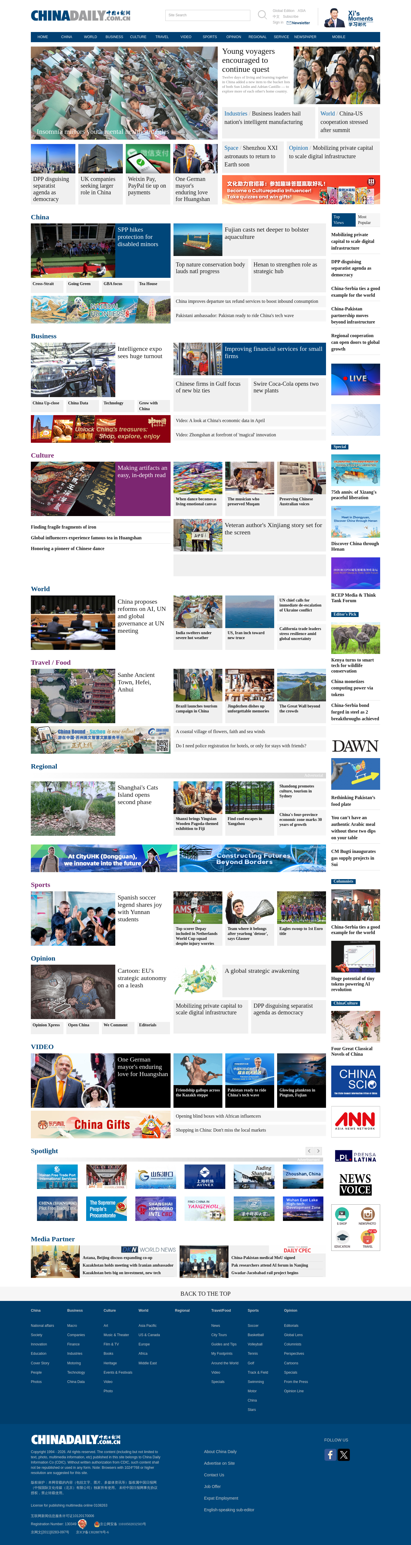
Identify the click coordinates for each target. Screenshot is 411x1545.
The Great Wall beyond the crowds (299, 708)
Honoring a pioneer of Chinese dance (67, 548)
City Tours (219, 1335)
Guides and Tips (224, 1344)
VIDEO (185, 37)
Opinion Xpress (46, 1025)
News (215, 1326)
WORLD (90, 37)
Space (231, 148)
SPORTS (210, 37)
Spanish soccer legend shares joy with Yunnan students (140, 908)
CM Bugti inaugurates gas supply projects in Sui (353, 858)
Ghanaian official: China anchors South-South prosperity (116, 131)
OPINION (233, 37)
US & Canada (149, 1335)
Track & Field (258, 1372)
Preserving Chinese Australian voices (296, 501)
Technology (113, 403)
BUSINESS (114, 37)
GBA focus (113, 284)
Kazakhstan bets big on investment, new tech (122, 1273)
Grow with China (148, 406)
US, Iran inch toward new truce (246, 635)
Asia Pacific (148, 1326)
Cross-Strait (43, 284)
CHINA (66, 37)
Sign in (278, 22)
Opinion (298, 148)
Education (38, 1354)
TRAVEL (162, 37)
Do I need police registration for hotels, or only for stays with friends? (241, 745)
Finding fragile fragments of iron (63, 527)
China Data (78, 403)
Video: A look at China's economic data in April (220, 420)
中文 (276, 17)
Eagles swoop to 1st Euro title (301, 931)
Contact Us (214, 1475)
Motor (252, 1391)
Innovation (39, 1344)
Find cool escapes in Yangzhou (245, 821)
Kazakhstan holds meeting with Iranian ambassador (128, 1265)
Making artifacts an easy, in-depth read (142, 471)
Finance (73, 1344)
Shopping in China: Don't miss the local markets (221, 1130)
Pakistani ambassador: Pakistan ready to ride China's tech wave (235, 315)
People (36, 1372)
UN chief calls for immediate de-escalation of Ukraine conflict (300, 605)
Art (106, 1326)
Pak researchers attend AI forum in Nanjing (269, 1265)
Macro (72, 1326)
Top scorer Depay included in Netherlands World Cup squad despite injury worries (196, 936)
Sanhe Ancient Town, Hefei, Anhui (136, 682)
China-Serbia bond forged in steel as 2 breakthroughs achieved (355, 712)
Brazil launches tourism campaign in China (196, 708)
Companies (76, 1335)
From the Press (296, 1382)
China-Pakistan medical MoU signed (263, 1258)
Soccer (253, 1326)
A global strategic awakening (262, 970)
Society (36, 1335)
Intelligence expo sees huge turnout (140, 352)
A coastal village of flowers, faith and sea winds (220, 731)
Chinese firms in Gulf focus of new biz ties (208, 387)
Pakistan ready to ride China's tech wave (247, 1092)
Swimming (256, 1382)
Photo (108, 1391)
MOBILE (338, 37)
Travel (40, 662)
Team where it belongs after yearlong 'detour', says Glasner (248, 934)
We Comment (115, 1025)
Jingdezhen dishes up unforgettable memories (248, 708)
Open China (78, 1025)
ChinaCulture (346, 1003)
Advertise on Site (219, 1463)
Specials (217, 1382)
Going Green (79, 284)
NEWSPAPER (305, 37)
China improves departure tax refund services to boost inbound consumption (247, 301)
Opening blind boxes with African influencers (218, 1116)
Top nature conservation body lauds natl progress (210, 267)
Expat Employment (221, 1498)
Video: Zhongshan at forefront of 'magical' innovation (226, 434)
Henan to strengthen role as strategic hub (285, 267)
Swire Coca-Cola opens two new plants (286, 387)
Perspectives (294, 1354)
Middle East (148, 1363)
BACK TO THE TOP (205, 1293)
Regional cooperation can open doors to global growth (355, 342)
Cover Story (40, 1363)
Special (340, 447)
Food (63, 662)
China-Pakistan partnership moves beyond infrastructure (353, 315)
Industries (235, 113)
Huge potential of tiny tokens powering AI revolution (353, 984)
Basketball (256, 1335)
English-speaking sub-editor (229, 1509)
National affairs (42, 1326)
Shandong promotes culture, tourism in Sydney (296, 791)
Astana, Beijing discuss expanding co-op (117, 1258)
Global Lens (293, 1335)
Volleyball (255, 1344)
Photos (36, 1382)
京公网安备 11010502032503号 (120, 1524)
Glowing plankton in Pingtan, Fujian (297, 1092)
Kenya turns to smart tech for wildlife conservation (352, 665)
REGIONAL (258, 37)
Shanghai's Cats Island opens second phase (138, 795)
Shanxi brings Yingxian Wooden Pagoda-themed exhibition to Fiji (197, 824)
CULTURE (138, 37)
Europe (144, 1344)
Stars (252, 1410)
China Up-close (46, 403)
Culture (42, 455)
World (327, 113)
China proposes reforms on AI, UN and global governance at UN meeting (142, 616)
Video (108, 1382)
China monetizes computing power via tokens (352, 688)
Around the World (224, 1363)
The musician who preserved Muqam (244, 501)
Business (43, 336)
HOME (43, 37)
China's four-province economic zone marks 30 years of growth (300, 819)
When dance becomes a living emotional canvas (196, 501)
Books (108, 1354)
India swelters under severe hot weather (194, 635)
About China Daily (220, 1451)
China (40, 217)
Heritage (110, 1363)
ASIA (302, 11)
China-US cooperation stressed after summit (344, 121)
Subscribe (290, 17)
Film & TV (111, 1344)
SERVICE (281, 37)
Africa (143, 1354)
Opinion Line (294, 1391)
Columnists (343, 881)
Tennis (253, 1354)
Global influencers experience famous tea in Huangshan (86, 537)
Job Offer (212, 1486)
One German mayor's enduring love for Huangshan (143, 1067)
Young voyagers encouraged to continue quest (248, 60)
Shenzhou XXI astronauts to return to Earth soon (251, 156)
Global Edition (284, 11)
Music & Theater (116, 1335)
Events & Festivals (118, 1372)
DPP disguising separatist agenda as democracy (283, 1009)
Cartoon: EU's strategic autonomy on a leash (142, 978)
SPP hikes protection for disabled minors (138, 237)
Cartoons (291, 1363)
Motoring (74, 1363)
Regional (44, 766)
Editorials (147, 1025)
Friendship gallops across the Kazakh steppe (198, 1092)
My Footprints (222, 1354)
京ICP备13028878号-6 (92, 1532)
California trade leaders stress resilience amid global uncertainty (300, 634)
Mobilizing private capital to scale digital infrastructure (209, 1009)
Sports (40, 884)
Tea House (148, 284)
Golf (251, 1363)
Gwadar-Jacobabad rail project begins (264, 1273)
